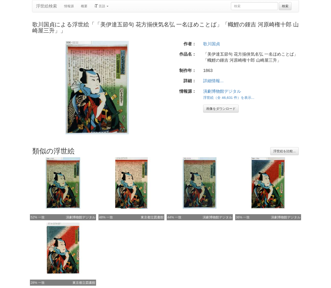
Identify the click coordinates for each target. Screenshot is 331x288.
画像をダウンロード (221, 108)
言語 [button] (101, 6)
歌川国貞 (211, 44)
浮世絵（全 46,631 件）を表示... (228, 98)
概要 (84, 6)
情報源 (69, 6)
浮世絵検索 (46, 6)
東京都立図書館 (152, 217)
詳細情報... (213, 80)
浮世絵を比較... (284, 151)
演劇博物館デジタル (222, 91)
